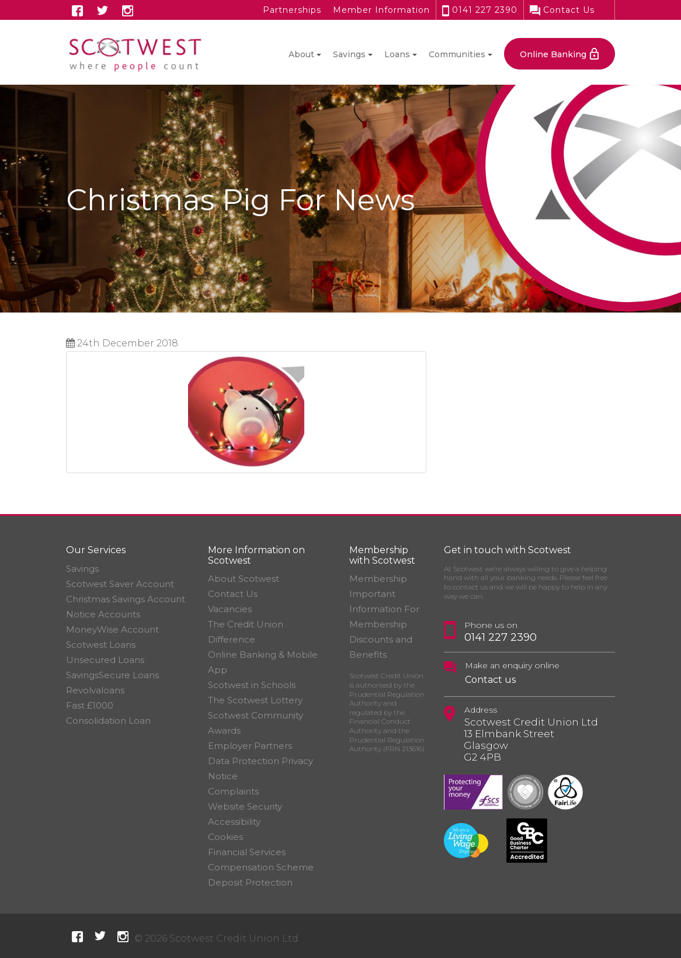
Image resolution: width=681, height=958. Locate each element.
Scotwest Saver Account (120, 583)
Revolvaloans (95, 690)
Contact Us (562, 10)
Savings (82, 568)
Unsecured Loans (105, 659)
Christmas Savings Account (125, 599)
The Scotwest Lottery (255, 700)
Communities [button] (457, 54)
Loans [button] (397, 54)
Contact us (490, 679)
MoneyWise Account (112, 629)
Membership (378, 578)
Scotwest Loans (100, 644)
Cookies (225, 836)
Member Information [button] (381, 10)
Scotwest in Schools (252, 684)
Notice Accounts (103, 614)
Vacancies (230, 609)
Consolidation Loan (108, 720)
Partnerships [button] (292, 10)
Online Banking (553, 54)
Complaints (233, 791)
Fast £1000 (89, 705)
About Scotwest (243, 578)
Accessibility (234, 821)
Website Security (245, 806)
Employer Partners (250, 745)
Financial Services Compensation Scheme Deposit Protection (261, 867)
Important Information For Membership (384, 609)
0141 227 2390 (479, 10)
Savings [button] (349, 54)
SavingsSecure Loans (112, 675)
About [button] (301, 54)
